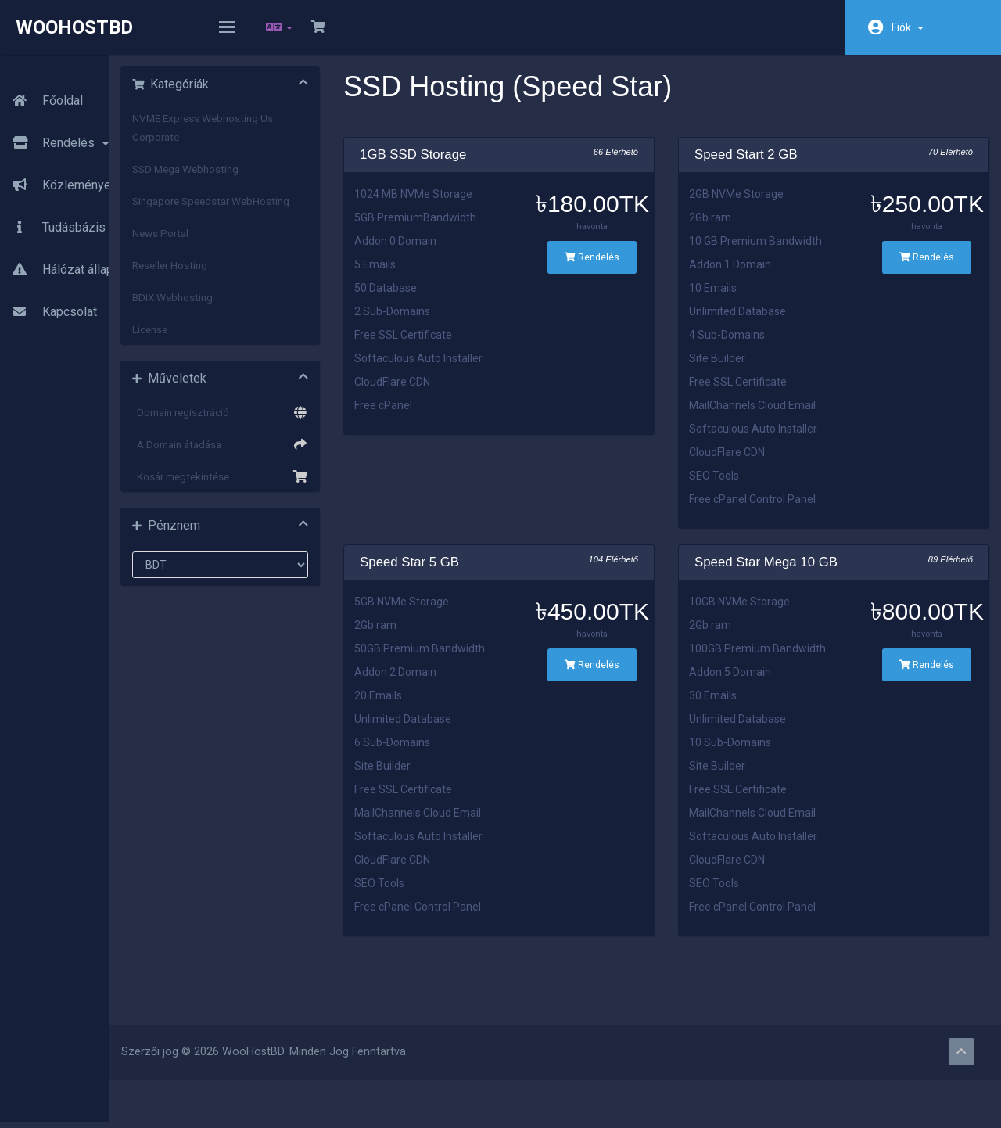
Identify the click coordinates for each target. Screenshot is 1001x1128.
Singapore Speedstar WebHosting (279, 222)
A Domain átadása (305, 474)
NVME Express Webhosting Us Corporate (301, 139)
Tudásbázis (53, 210)
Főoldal (41, 84)
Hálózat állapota (65, 252)
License (248, 360)
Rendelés (54, 126)
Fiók (908, 27)
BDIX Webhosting (271, 328)
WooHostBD (74, 27)
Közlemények (58, 168)
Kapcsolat (48, 295)
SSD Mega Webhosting (284, 180)
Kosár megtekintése (305, 507)
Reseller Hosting (268, 295)
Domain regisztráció (305, 442)
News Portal (259, 263)
